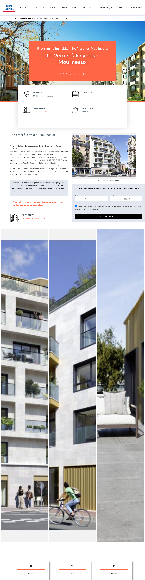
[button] (3, 385)
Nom (77, 195)
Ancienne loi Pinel (69, 7)
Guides (52, 7)
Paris (65, 19)
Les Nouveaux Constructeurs (44, 112)
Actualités (86, 7)
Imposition (40, 7)
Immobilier (25, 7)
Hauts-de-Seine (41, 19)
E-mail (112, 195)
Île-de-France (54, 19)
